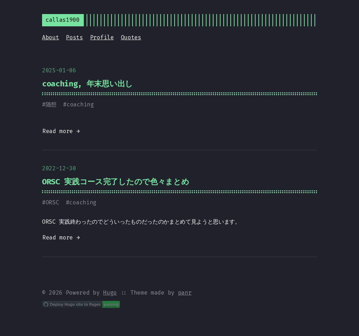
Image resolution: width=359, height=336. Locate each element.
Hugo (110, 292)
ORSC (52, 202)
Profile (102, 37)
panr (185, 292)
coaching (80, 104)
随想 (51, 104)
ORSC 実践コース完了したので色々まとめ (115, 181)
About (50, 37)
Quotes (131, 37)
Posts (74, 37)
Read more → (61, 131)
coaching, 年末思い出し (87, 83)
